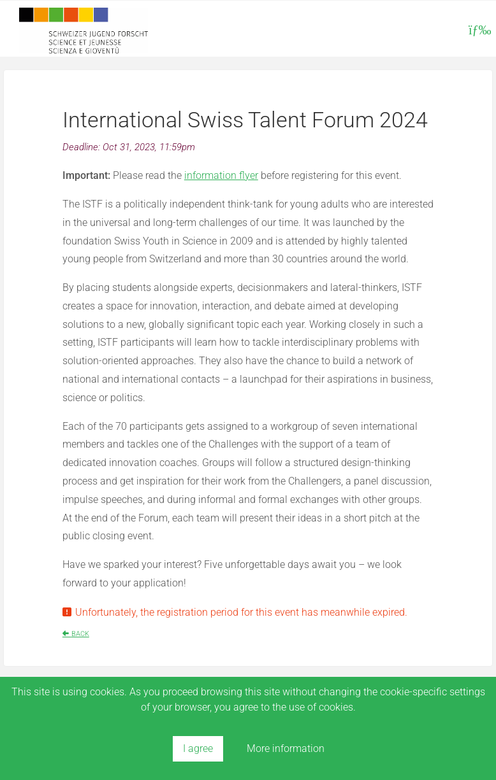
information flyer (221, 175)
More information (286, 748)
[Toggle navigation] (478, 29)
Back (80, 634)
